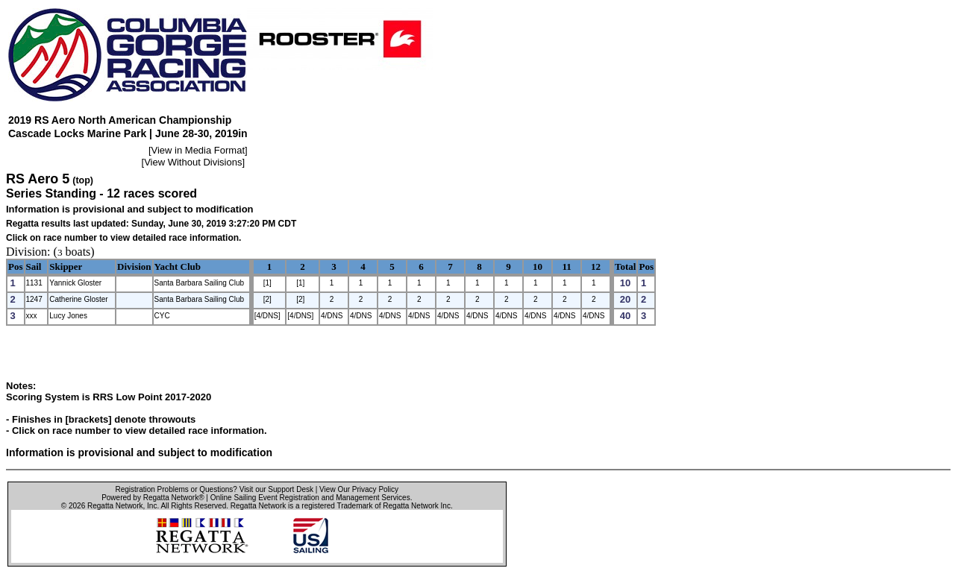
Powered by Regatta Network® (152, 497)
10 (537, 266)
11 (566, 266)
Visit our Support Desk (276, 489)
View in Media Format (198, 150)
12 (596, 266)
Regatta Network (115, 506)
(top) (82, 180)
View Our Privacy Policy (358, 489)
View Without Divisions (193, 162)
